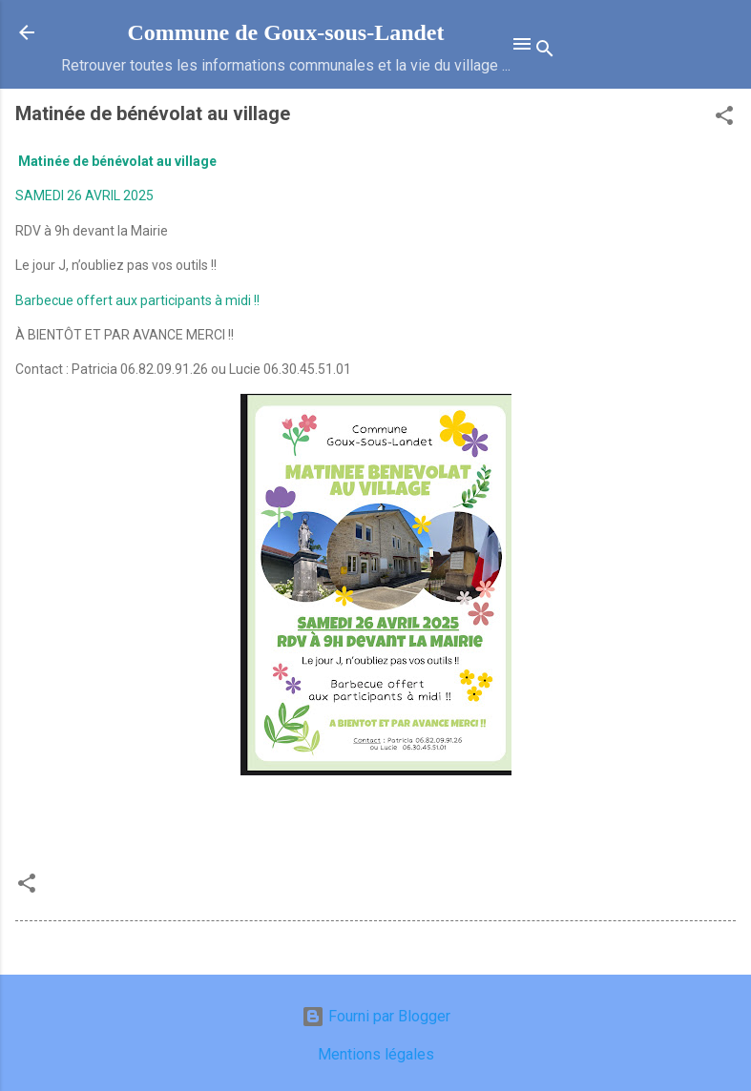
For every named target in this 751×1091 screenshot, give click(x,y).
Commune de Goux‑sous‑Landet (285, 32)
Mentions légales (376, 1054)
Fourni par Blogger (376, 1016)
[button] (724, 119)
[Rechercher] (544, 52)
